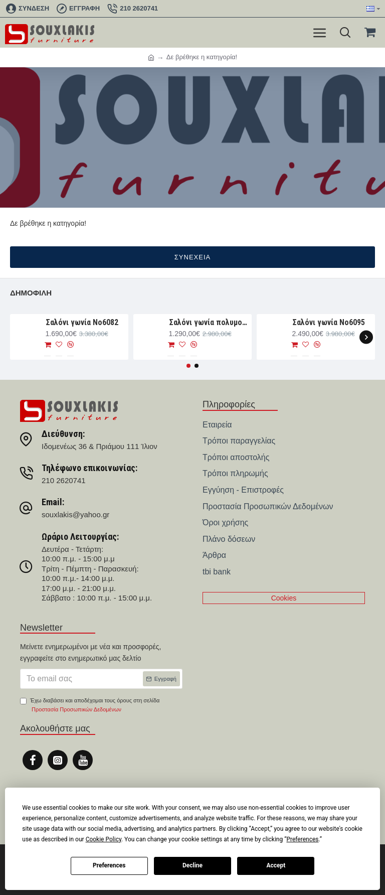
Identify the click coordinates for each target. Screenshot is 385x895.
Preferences (109, 865)
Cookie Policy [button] (103, 839)
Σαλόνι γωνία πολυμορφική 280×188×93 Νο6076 (209, 322)
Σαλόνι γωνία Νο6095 (328, 322)
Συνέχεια (192, 257)
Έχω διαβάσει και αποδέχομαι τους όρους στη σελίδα (89, 705)
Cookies (284, 598)
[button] (366, 337)
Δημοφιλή (31, 292)
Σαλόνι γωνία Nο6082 (82, 322)
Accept (275, 865)
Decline (192, 865)
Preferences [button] (302, 839)
